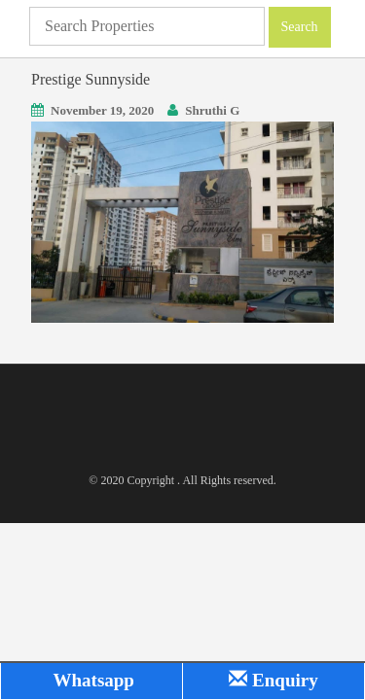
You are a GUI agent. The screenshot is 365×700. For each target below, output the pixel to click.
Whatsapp (91, 680)
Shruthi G (212, 110)
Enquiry (273, 680)
